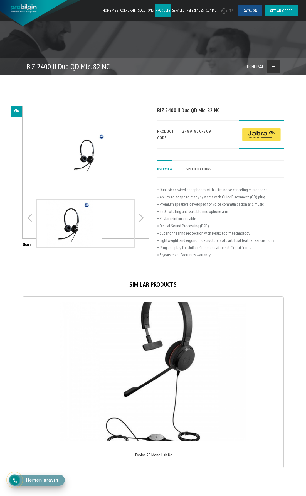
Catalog (250, 10)
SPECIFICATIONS (198, 169)
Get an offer (281, 10)
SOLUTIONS (146, 10)
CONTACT (212, 10)
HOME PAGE (255, 66)
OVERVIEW (164, 169)
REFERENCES (195, 10)
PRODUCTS (163, 10)
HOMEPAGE (110, 10)
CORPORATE (128, 10)
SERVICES (178, 10)
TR (227, 10)
